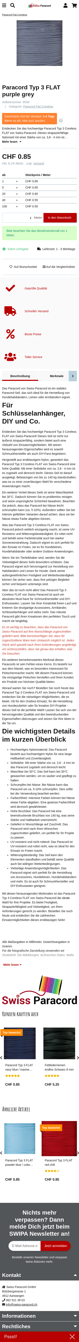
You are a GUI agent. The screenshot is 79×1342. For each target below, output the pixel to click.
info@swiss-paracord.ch (21, 1304)
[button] (65, 5)
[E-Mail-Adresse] (24, 1246)
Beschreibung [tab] (20, 376)
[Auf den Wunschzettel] (53, 30)
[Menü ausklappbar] (4, 5)
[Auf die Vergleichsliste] (42, 30)
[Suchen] (12, 5)
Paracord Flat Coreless (38, 106)
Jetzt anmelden (55, 1246)
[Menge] (17, 217)
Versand (38, 163)
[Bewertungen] (12, 1076)
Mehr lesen (11, 141)
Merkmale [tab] (57, 376)
